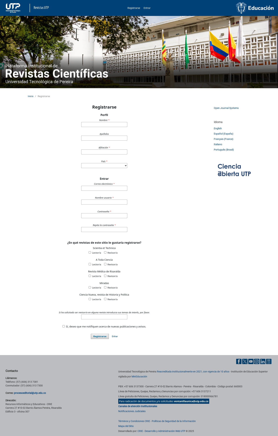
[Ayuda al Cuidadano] (268, 361)
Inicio (30, 96)
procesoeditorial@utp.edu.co (30, 393)
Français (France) (223, 139)
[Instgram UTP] (256, 361)
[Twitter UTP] (245, 361)
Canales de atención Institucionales (137, 406)
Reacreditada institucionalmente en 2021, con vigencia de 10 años (193, 371)
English (218, 128)
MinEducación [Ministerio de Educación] (139, 376)
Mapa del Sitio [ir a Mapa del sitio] (126, 426)
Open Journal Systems (226, 108)
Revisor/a (111, 252)
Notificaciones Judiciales (132, 411)
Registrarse (133, 8)
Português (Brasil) (224, 149)
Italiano (218, 144)
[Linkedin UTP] (262, 361)
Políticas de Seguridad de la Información (174, 421)
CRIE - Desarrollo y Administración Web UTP (161, 431)
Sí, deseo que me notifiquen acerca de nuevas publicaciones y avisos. (104, 326)
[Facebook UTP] (238, 361)
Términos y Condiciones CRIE (134, 421)
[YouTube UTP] (251, 361)
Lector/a (95, 252)
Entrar (147, 8)
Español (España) (223, 133)
